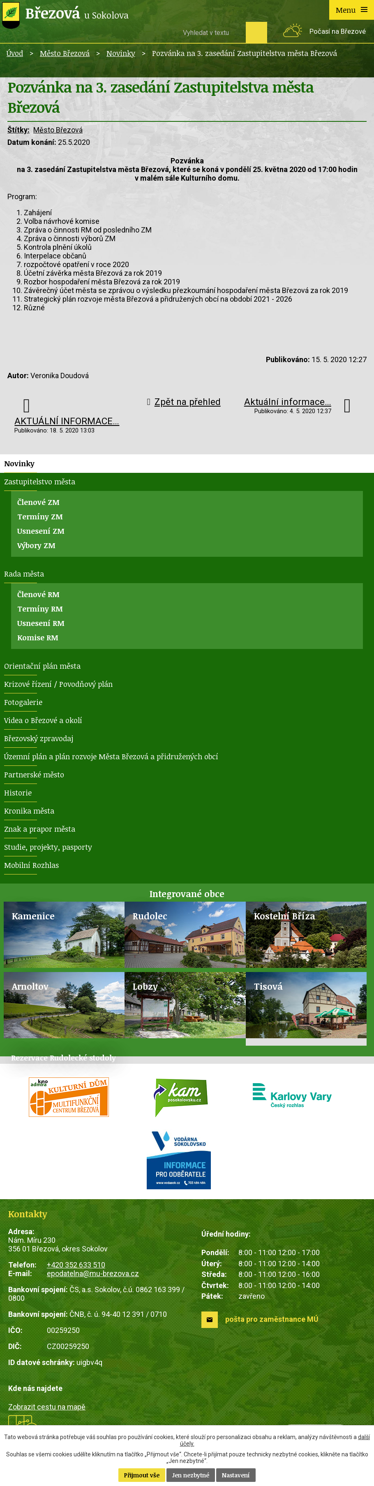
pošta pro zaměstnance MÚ (272, 1319)
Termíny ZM (40, 516)
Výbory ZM (36, 545)
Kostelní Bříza (284, 916)
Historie (18, 793)
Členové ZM (38, 502)
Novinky (120, 53)
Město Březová (65, 53)
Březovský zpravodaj (38, 738)
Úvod (15, 53)
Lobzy (145, 986)
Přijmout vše (141, 1475)
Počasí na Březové (337, 31)
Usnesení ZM (41, 531)
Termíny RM (40, 609)
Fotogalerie (23, 702)
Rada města (24, 574)
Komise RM (37, 637)
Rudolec (150, 916)
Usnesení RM (41, 623)
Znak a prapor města (39, 829)
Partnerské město (34, 774)
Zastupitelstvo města (39, 481)
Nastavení (236, 1475)
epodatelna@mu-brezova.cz (93, 1273)
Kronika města (29, 811)
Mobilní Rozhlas (31, 865)
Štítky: (18, 130)
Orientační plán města (42, 666)
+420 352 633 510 (76, 1264)
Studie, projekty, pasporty (48, 847)
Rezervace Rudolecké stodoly (63, 1058)
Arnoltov (30, 986)
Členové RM (38, 594)
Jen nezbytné (190, 1475)
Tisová (268, 986)
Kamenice (33, 916)
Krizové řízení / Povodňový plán (58, 684)
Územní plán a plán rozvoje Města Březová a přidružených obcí (111, 756)
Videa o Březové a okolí (43, 720)
